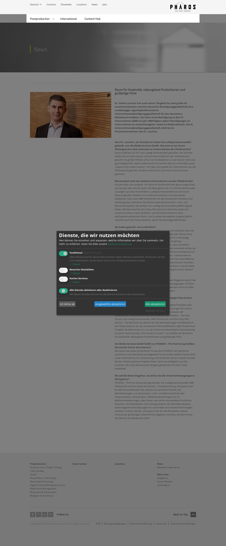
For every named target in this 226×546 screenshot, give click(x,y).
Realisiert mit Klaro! (155, 310)
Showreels (66, 4)
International (68, 18)
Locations (81, 4)
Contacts (51, 4)
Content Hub (92, 18)
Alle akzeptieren (155, 304)
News (94, 4)
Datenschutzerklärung (119, 244)
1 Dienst (75, 264)
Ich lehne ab (67, 304)
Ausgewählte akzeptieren (110, 304)
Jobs (104, 4)
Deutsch (34, 4)
